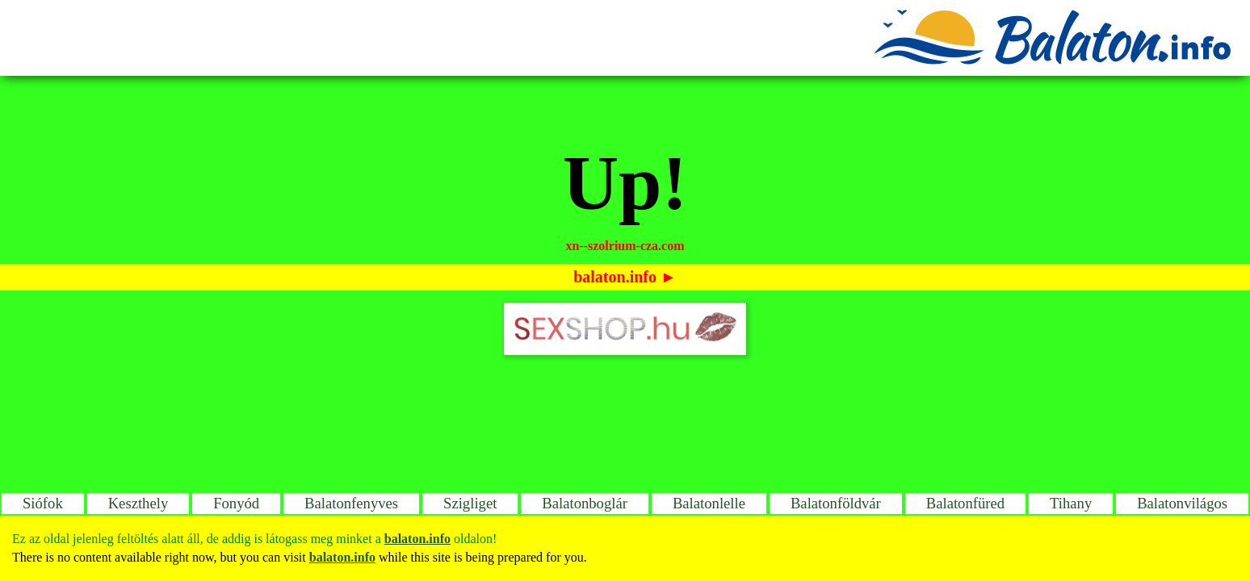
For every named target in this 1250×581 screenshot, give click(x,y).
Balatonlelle (709, 503)
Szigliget (470, 503)
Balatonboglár (584, 503)
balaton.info (614, 277)
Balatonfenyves (351, 503)
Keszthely (138, 503)
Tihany (1071, 503)
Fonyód (236, 503)
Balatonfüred (965, 503)
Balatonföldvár (836, 503)
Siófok (43, 503)
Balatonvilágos (1182, 503)
